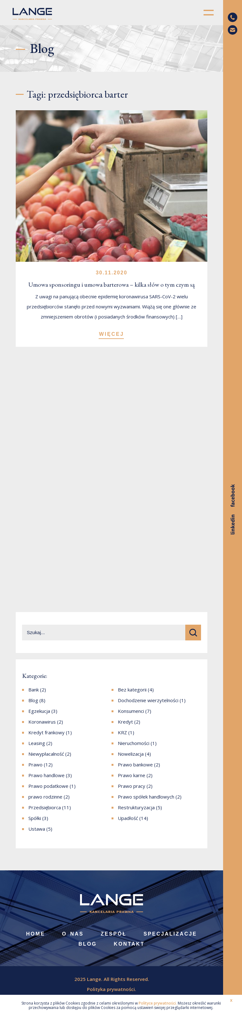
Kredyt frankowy (46, 732)
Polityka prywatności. (111, 989)
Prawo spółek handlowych (146, 797)
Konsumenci (131, 711)
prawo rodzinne (45, 797)
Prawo (35, 764)
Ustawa (36, 829)
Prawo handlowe (46, 775)
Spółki (34, 818)
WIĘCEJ (111, 334)
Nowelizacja (131, 754)
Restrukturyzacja (136, 807)
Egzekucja (39, 711)
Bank (33, 689)
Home (35, 934)
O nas (73, 934)
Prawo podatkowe (48, 786)
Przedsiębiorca (44, 807)
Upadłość (128, 818)
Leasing (36, 743)
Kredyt (125, 722)
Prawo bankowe (135, 764)
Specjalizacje (170, 934)
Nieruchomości (133, 743)
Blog (33, 700)
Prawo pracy (131, 786)
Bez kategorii (132, 689)
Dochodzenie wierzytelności (148, 700)
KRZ (122, 732)
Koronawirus (42, 722)
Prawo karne (131, 775)
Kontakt (129, 944)
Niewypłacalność (46, 754)
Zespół (113, 934)
